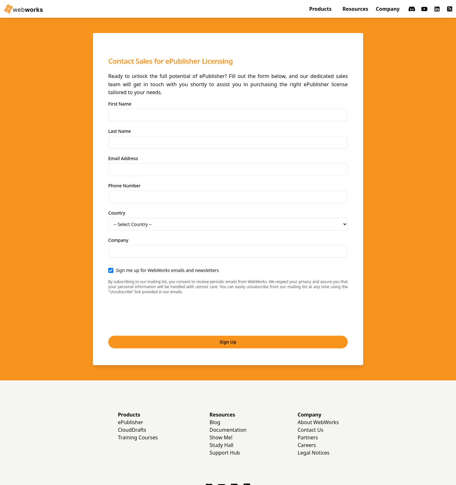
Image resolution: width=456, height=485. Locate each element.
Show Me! (220, 405)
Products (320, 8)
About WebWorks (318, 389)
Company (388, 8)
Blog (214, 389)
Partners (308, 405)
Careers (307, 412)
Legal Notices (314, 420)
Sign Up (228, 310)
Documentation (227, 397)
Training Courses (138, 405)
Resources (355, 8)
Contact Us (310, 397)
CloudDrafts (132, 397)
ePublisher (130, 389)
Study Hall (221, 412)
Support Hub (224, 420)
